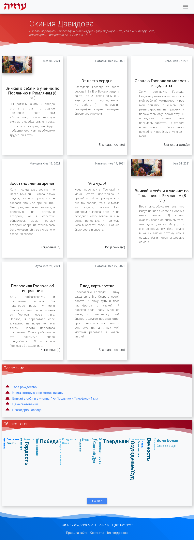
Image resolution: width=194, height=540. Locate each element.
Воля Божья (168, 440)
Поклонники (80, 444)
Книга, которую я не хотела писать (37, 393)
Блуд (95, 439)
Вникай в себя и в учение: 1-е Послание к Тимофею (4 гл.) (55, 398)
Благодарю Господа (26, 410)
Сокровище (166, 446)
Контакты (97, 533)
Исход (65, 443)
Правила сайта (76, 533)
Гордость (27, 453)
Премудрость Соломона (60, 451)
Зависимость (138, 449)
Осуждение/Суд (132, 460)
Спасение (13, 439)
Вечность (149, 449)
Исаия (86, 439)
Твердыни (116, 441)
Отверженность (100, 451)
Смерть (11, 443)
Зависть (29, 439)
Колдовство (70, 439)
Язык (142, 444)
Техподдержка (117, 533)
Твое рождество (24, 387)
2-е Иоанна (155, 443)
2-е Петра (21, 443)
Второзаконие (137, 439)
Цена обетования (25, 404)
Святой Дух (94, 452)
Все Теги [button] (97, 501)
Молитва (4, 443)
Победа (49, 441)
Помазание (37, 447)
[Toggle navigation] (185, 7)
